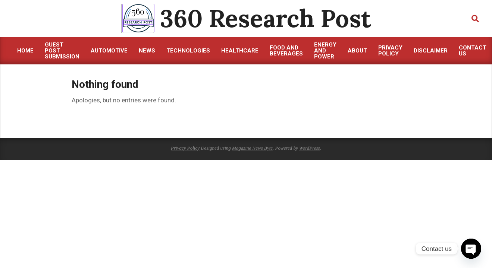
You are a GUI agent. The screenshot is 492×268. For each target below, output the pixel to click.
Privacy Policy (185, 148)
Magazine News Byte (252, 148)
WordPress (309, 148)
